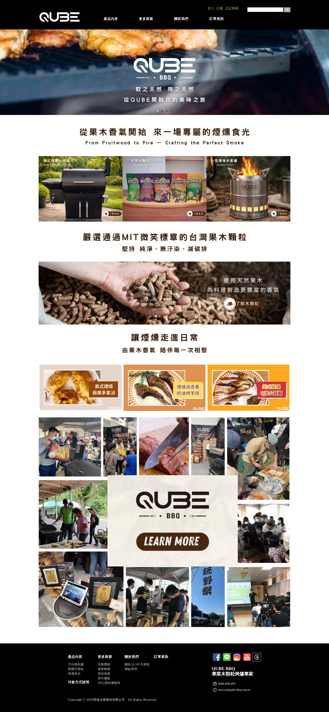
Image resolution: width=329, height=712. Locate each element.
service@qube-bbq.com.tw (234, 689)
